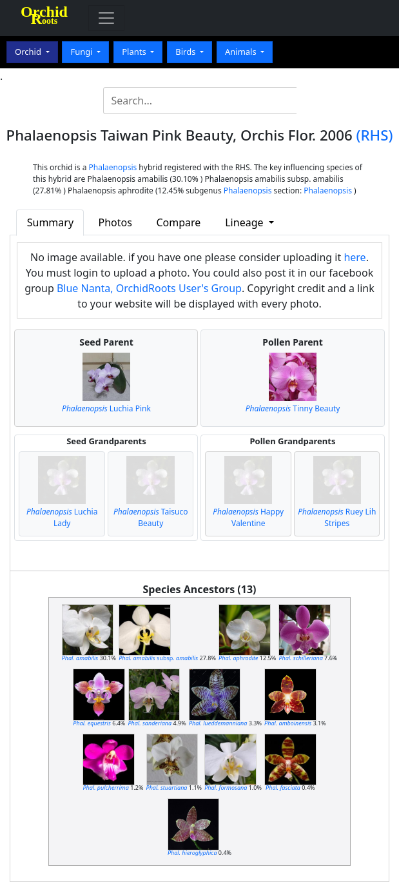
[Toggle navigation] (106, 18)
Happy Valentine (248, 517)
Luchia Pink (106, 408)
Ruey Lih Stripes (337, 517)
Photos (115, 222)
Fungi (82, 51)
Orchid (29, 51)
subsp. (158, 658)
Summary (50, 222)
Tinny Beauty (293, 408)
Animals (241, 51)
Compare (179, 222)
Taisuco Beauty (150, 517)
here (354, 257)
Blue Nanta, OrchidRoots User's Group (149, 288)
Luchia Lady (61, 517)
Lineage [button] (245, 222)
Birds (186, 51)
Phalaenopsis (113, 167)
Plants (135, 51)
